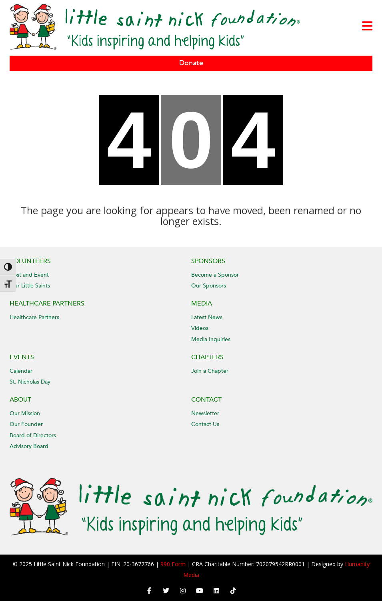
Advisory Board (29, 446)
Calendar (21, 371)
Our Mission (25, 413)
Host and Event (29, 275)
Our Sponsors (208, 285)
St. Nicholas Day (30, 382)
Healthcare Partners (34, 317)
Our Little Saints (30, 285)
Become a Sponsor (215, 275)
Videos (199, 328)
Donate (191, 63)
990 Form (173, 564)
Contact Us (205, 424)
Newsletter (205, 413)
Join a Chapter (209, 371)
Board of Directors (33, 435)
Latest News (206, 317)
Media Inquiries (210, 339)
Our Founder (26, 424)
